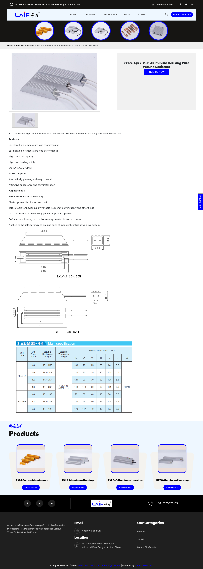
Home (10, 45)
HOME (73, 14)
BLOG (127, 14)
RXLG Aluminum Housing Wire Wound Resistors (65, 482)
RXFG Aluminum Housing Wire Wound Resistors (159, 482)
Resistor (31, 45)
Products (20, 45)
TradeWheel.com (143, 565)
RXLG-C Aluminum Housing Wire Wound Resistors (112, 482)
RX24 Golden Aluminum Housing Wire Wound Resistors (18, 482)
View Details (18, 487)
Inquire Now (156, 71)
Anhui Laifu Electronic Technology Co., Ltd (98, 565)
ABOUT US (90, 14)
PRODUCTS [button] (109, 14)
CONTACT (143, 14)
